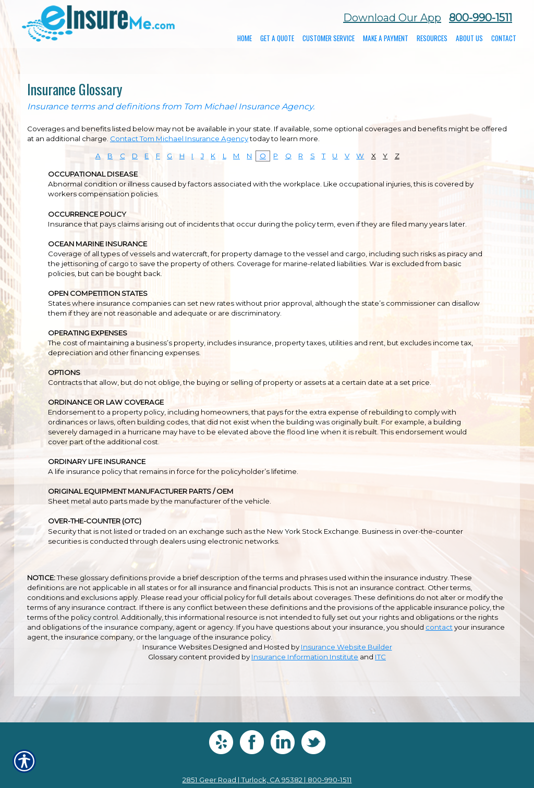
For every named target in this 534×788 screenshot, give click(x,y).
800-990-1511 (480, 17)
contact (439, 627)
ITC (380, 657)
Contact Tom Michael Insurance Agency (179, 138)
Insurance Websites (176, 647)
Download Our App (392, 17)
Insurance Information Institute (304, 657)
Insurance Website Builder (346, 647)
